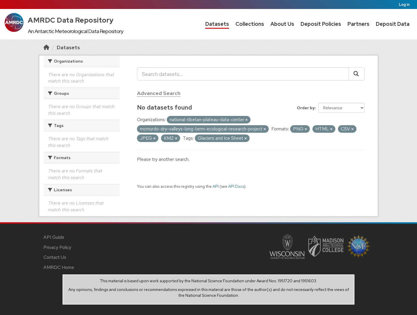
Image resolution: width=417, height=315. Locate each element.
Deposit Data (392, 24)
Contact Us (54, 257)
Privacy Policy (57, 247)
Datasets (217, 24)
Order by (306, 107)
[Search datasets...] (243, 74)
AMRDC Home (58, 267)
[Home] (46, 47)
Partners (359, 24)
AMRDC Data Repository (71, 20)
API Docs (236, 186)
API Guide (53, 237)
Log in (404, 4)
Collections (249, 24)
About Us (282, 24)
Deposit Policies (321, 24)
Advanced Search (158, 93)
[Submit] (357, 74)
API (216, 186)
